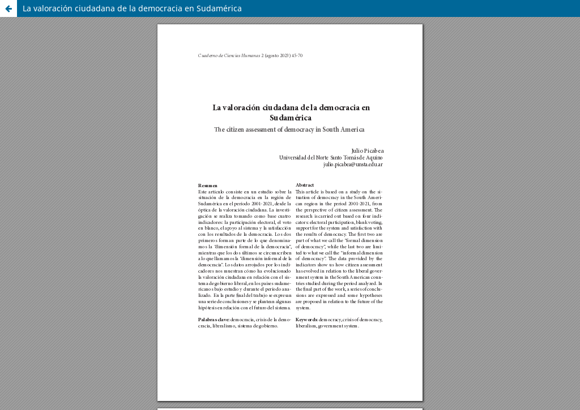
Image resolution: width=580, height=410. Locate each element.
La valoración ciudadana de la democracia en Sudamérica (132, 8)
